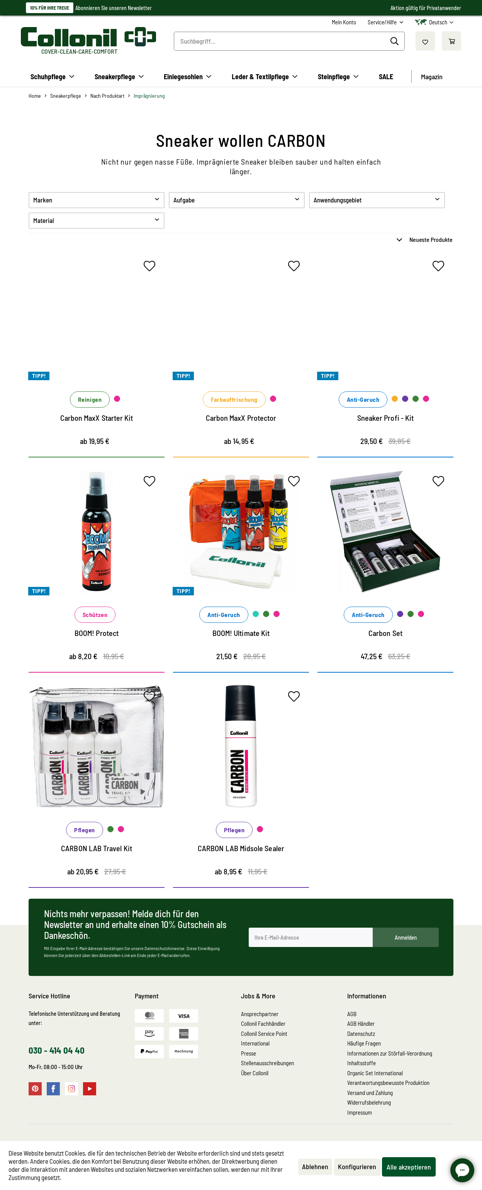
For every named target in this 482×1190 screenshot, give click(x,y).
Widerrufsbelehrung (369, 1102)
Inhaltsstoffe (361, 1062)
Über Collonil (254, 1072)
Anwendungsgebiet (338, 200)
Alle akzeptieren (409, 1167)
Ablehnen (315, 1166)
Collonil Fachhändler (263, 1023)
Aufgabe (184, 200)
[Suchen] (396, 41)
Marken (42, 200)
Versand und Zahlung (370, 1092)
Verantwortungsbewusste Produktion (388, 1082)
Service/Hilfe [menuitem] (383, 22)
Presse (248, 1053)
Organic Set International (375, 1072)
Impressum (359, 1112)
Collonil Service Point (264, 1033)
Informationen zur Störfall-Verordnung (389, 1053)
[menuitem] (344, 22)
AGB (351, 1013)
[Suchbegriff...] (289, 41)
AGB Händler (361, 1023)
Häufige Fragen (364, 1043)
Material (43, 220)
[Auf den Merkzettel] (151, 267)
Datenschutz (361, 1033)
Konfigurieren (357, 1166)
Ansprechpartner (259, 1013)
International (255, 1043)
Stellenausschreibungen (267, 1062)
